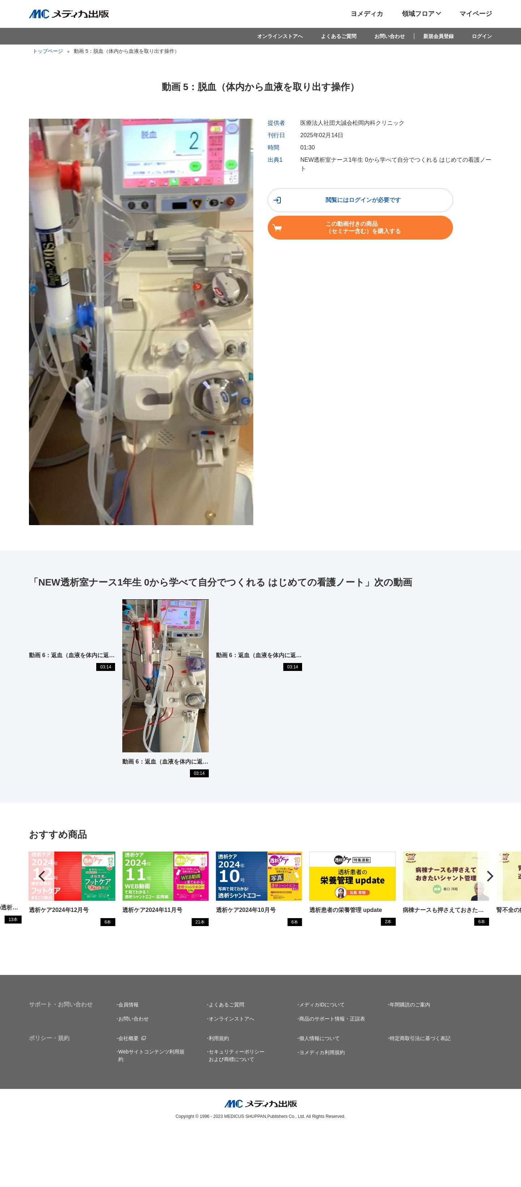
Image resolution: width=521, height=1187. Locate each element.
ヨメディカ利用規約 (322, 1109)
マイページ (475, 13)
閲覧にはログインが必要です (324, 203)
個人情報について (319, 1095)
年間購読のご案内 (410, 1061)
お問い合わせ (389, 36)
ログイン (482, 36)
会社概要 (128, 1095)
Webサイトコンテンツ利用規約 (151, 1112)
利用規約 (219, 1095)
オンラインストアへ (280, 36)
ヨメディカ (367, 13)
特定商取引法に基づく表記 (420, 1095)
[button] (490, 926)
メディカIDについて (322, 1061)
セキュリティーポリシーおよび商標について (236, 1112)
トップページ (48, 51)
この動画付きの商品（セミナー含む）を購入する (440, 203)
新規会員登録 (438, 36)
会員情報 (128, 1061)
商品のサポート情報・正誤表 (332, 1075)
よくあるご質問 (338, 36)
